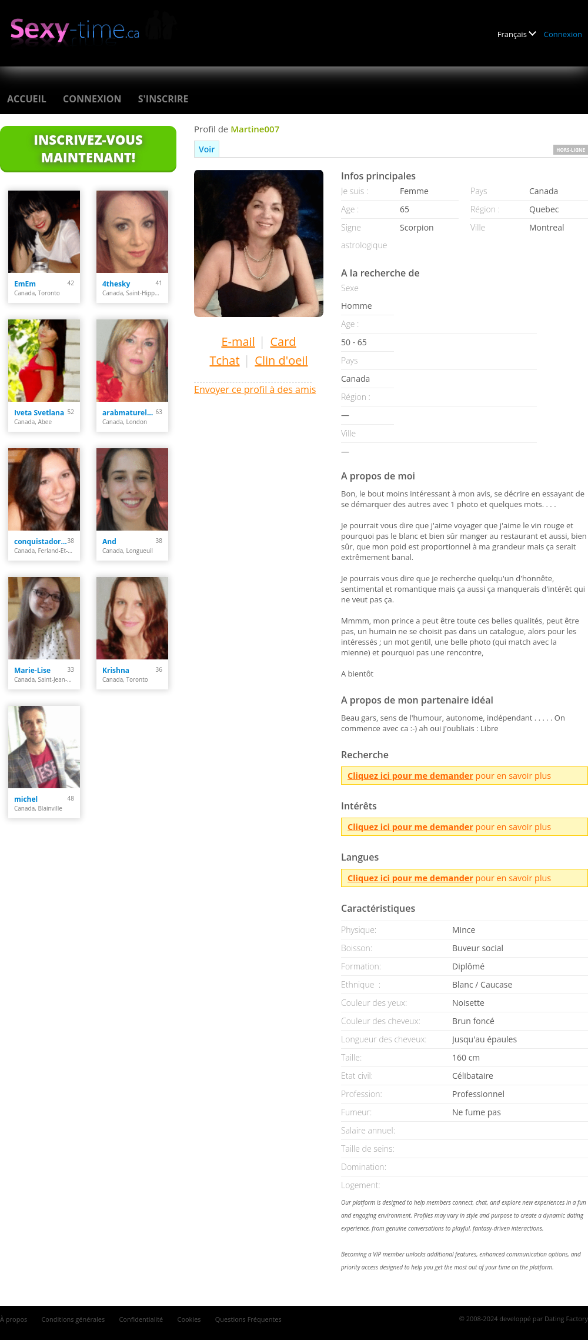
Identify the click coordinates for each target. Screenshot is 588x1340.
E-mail (238, 341)
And (109, 541)
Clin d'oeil (281, 360)
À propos (13, 1319)
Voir (207, 149)
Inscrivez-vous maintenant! (88, 148)
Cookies (189, 1319)
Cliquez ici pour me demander (410, 775)
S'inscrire (163, 98)
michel (26, 799)
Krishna (115, 670)
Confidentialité (141, 1319)
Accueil (26, 98)
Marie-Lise (32, 670)
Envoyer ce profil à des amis (255, 389)
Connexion (563, 34)
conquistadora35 (41, 541)
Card (283, 341)
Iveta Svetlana (39, 413)
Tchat (224, 360)
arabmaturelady (129, 413)
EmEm (25, 284)
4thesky (116, 284)
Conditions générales (73, 1319)
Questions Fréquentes (248, 1319)
